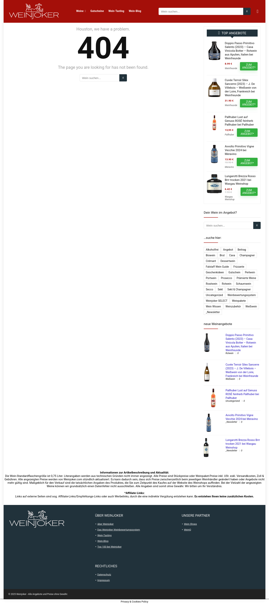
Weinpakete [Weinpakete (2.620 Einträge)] (239, 300)
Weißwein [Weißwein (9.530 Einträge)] (251, 306)
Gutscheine (97, 11)
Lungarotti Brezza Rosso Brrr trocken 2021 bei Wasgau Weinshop (240, 179)
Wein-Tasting (116, 11)
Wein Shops (190, 524)
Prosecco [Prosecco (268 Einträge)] (226, 278)
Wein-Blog (135, 11)
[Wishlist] (257, 11)
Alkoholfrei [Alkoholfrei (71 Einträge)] (212, 249)
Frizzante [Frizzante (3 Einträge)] (238, 266)
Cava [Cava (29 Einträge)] (232, 255)
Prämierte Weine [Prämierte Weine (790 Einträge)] (246, 278)
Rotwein (230, 353)
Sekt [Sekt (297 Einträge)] (220, 289)
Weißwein (230, 379)
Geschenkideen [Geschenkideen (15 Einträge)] (215, 272)
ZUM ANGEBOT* (248, 66)
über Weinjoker (105, 524)
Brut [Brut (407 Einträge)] (222, 255)
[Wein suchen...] (247, 11)
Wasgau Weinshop (229, 198)
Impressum (103, 580)
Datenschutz (104, 574)
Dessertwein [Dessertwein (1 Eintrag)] (227, 261)
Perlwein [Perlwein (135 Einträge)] (250, 272)
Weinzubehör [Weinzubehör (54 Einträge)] (233, 306)
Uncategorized (233, 401)
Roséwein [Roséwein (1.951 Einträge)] (211, 283)
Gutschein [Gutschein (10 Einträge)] (234, 272)
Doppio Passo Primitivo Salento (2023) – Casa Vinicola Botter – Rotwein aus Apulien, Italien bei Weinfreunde (241, 50)
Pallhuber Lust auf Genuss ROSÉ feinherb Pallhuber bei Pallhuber (239, 120)
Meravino (229, 167)
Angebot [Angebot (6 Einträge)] (228, 249)
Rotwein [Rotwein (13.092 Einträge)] (226, 283)
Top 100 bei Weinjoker (109, 546)
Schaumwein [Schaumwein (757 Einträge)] (243, 283)
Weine (80, 11)
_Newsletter (231, 422)
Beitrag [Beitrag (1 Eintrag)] (242, 249)
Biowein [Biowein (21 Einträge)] (210, 255)
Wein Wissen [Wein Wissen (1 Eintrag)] (213, 306)
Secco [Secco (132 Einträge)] (209, 289)
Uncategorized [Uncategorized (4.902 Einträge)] (214, 295)
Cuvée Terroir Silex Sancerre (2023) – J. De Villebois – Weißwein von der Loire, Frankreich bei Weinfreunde (240, 87)
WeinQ (187, 529)
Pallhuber (229, 134)
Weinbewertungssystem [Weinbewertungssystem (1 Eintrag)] (241, 295)
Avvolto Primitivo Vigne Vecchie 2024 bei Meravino (239, 150)
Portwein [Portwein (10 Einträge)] (211, 278)
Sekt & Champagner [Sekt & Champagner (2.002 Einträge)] (239, 289)
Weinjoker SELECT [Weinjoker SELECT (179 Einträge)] (216, 300)
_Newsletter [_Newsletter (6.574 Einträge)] (213, 312)
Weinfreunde (231, 68)
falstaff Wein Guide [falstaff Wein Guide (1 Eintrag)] (217, 266)
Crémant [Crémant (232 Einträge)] (211, 261)
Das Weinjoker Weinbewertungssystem (118, 529)
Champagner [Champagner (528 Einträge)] (247, 255)
